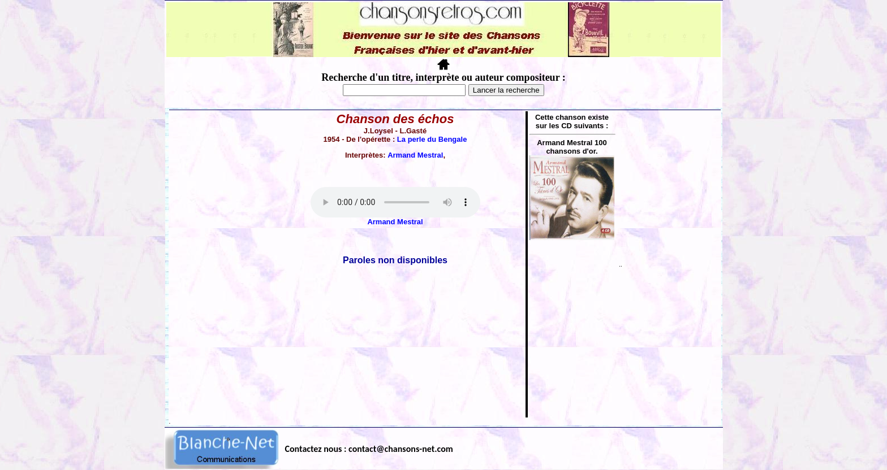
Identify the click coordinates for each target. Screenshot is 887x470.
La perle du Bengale (432, 139)
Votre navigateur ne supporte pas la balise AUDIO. (395, 202)
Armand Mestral (415, 155)
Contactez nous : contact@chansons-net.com (369, 448)
